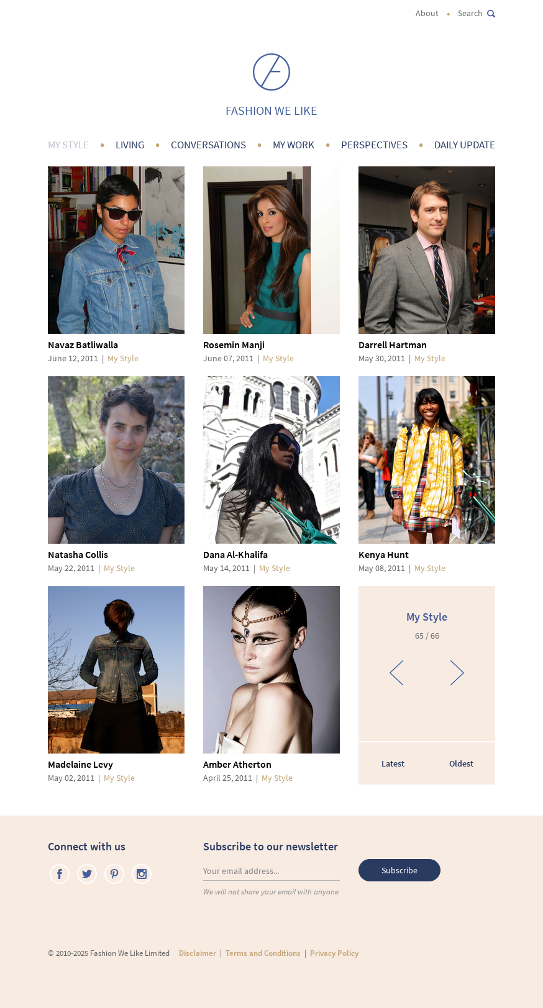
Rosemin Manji (234, 344)
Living (130, 144)
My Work (293, 144)
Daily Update (464, 144)
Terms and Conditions (263, 953)
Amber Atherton (237, 764)
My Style (68, 144)
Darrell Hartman (392, 344)
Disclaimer (197, 953)
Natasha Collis (78, 554)
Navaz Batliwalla (83, 344)
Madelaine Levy (80, 764)
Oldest (461, 763)
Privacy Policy (334, 953)
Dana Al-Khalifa (235, 554)
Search (476, 13)
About (427, 13)
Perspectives (374, 144)
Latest (392, 763)
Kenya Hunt (383, 554)
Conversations (208, 144)
